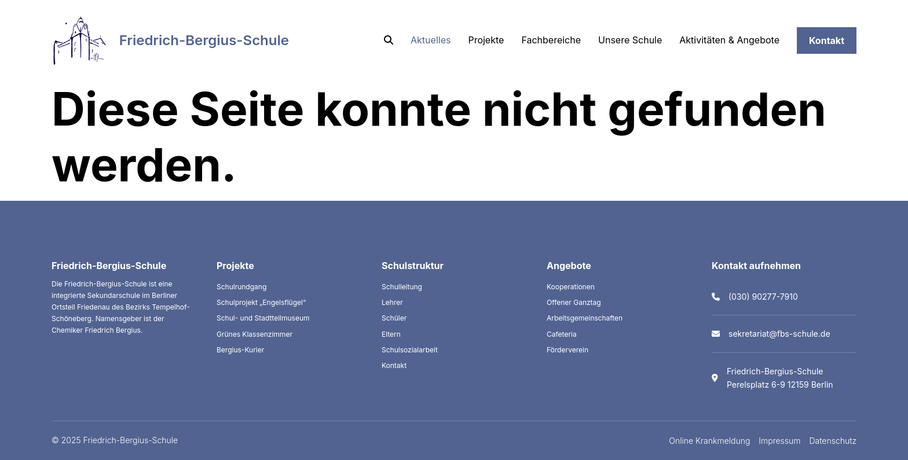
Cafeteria (562, 334)
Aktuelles (431, 40)
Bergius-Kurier (240, 349)
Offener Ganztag (574, 302)
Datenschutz (833, 441)
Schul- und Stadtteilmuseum (263, 318)
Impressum (779, 441)
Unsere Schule (630, 40)
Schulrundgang (241, 286)
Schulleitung (402, 286)
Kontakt (826, 40)
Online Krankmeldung (709, 441)
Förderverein (567, 349)
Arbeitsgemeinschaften (585, 318)
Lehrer (392, 302)
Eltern (391, 334)
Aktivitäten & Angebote (729, 40)
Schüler (394, 318)
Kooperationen (571, 286)
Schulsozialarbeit (410, 349)
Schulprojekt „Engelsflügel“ (261, 302)
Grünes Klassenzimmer (254, 334)
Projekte (486, 40)
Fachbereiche (551, 40)
